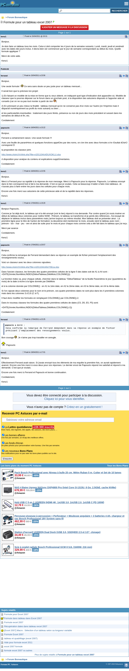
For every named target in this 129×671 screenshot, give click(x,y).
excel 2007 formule (13, 646)
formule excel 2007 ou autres (18, 650)
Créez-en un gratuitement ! (84, 407)
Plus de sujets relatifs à (64, 654)
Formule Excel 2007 (14, 634)
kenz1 (3, 36)
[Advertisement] (64, 584)
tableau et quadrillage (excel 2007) (20, 638)
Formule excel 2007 (13, 622)
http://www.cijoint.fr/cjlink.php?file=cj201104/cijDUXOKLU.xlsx (31, 154)
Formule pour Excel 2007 (16, 614)
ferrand (4, 76)
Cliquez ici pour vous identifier (64, 399)
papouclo (5, 128)
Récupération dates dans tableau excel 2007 (25, 626)
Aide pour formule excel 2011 (18, 642)
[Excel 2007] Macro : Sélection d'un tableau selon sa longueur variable (38, 630)
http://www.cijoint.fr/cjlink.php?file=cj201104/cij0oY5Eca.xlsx (30, 267)
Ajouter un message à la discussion (64, 27)
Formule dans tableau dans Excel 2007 (23, 618)
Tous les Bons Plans (117, 465)
